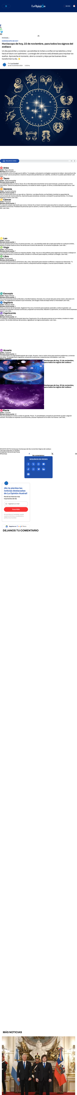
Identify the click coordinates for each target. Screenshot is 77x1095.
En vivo (68, 6)
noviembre (34, 449)
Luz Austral (14, 63)
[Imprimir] (38, 36)
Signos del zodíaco (44, 449)
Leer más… (15, 197)
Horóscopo (5, 37)
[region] (38, 18)
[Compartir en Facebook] (38, 25)
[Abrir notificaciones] (74, 6)
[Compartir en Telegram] (38, 32)
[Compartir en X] (38, 27)
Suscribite (16, 509)
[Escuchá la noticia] (9, 161)
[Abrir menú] (6, 6)
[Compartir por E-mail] (38, 34)
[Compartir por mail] (76, 454)
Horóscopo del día (25, 449)
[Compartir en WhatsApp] (38, 29)
